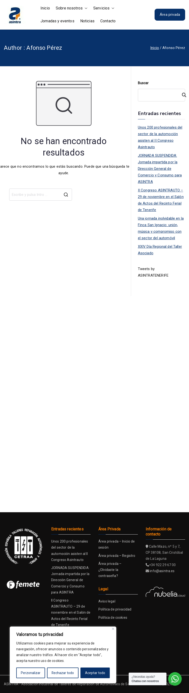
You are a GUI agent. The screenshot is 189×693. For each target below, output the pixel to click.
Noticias (87, 21)
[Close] (113, 629)
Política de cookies (112, 617)
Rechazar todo (63, 673)
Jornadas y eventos (57, 21)
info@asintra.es (162, 571)
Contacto (108, 21)
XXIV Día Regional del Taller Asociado (160, 249)
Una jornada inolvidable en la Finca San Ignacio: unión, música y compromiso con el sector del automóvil (161, 228)
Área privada (170, 14)
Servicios (103, 8)
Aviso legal (106, 601)
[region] (63, 655)
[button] (85, 8)
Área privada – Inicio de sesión (116, 544)
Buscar (143, 83)
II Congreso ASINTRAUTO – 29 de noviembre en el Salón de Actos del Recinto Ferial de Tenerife (161, 200)
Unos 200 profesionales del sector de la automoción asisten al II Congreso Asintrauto (160, 137)
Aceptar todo (95, 673)
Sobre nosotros (71, 8)
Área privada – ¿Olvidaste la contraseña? (109, 570)
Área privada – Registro (116, 556)
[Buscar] (182, 95)
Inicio (45, 8)
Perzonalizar (30, 673)
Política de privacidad (114, 609)
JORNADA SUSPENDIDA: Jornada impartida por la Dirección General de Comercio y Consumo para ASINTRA (160, 168)
